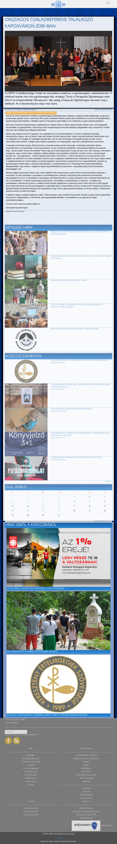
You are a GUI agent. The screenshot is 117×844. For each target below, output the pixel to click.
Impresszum (58, 837)
